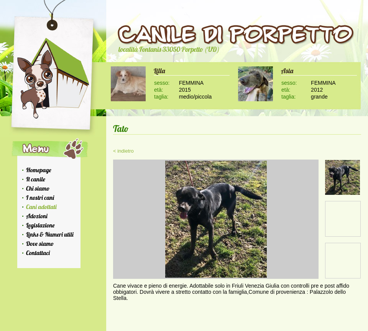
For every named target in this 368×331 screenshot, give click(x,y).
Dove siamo (40, 243)
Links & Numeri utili (50, 234)
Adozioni (37, 216)
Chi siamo (37, 188)
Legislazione (40, 225)
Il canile (35, 179)
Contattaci (38, 253)
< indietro (123, 151)
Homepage (38, 170)
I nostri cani (40, 197)
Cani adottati (41, 207)
